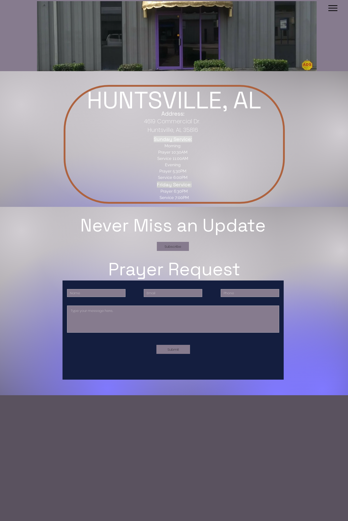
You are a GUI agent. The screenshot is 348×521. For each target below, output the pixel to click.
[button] (173, 246)
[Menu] (333, 8)
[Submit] (173, 349)
